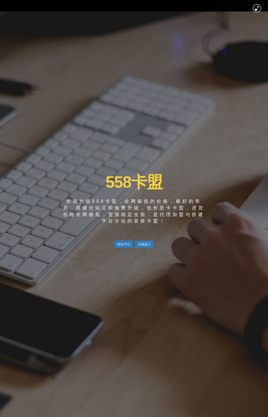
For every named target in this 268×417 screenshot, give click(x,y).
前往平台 (123, 244)
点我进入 (144, 244)
